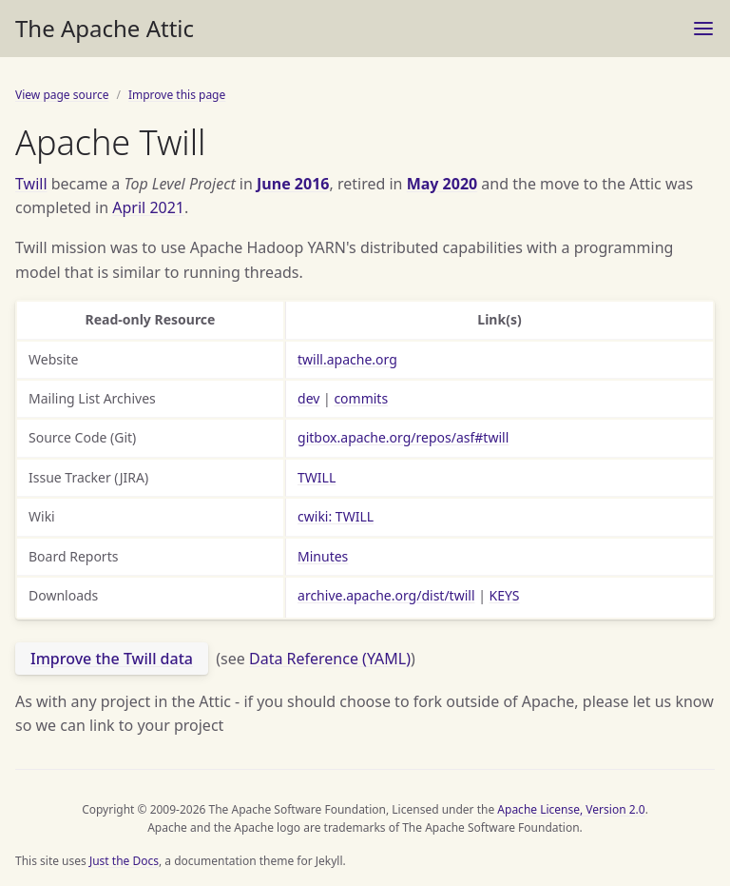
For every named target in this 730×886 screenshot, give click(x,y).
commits (361, 398)
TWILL (317, 477)
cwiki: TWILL (336, 516)
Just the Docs (124, 861)
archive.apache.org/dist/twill (386, 595)
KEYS (505, 595)
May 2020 (442, 183)
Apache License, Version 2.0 (570, 809)
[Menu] (703, 28)
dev (308, 398)
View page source (61, 95)
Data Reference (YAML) (330, 658)
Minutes (323, 556)
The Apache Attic (104, 28)
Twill (31, 183)
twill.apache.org (347, 359)
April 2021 (148, 207)
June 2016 (293, 183)
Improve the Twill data (111, 658)
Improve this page (176, 95)
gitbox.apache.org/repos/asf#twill (403, 437)
